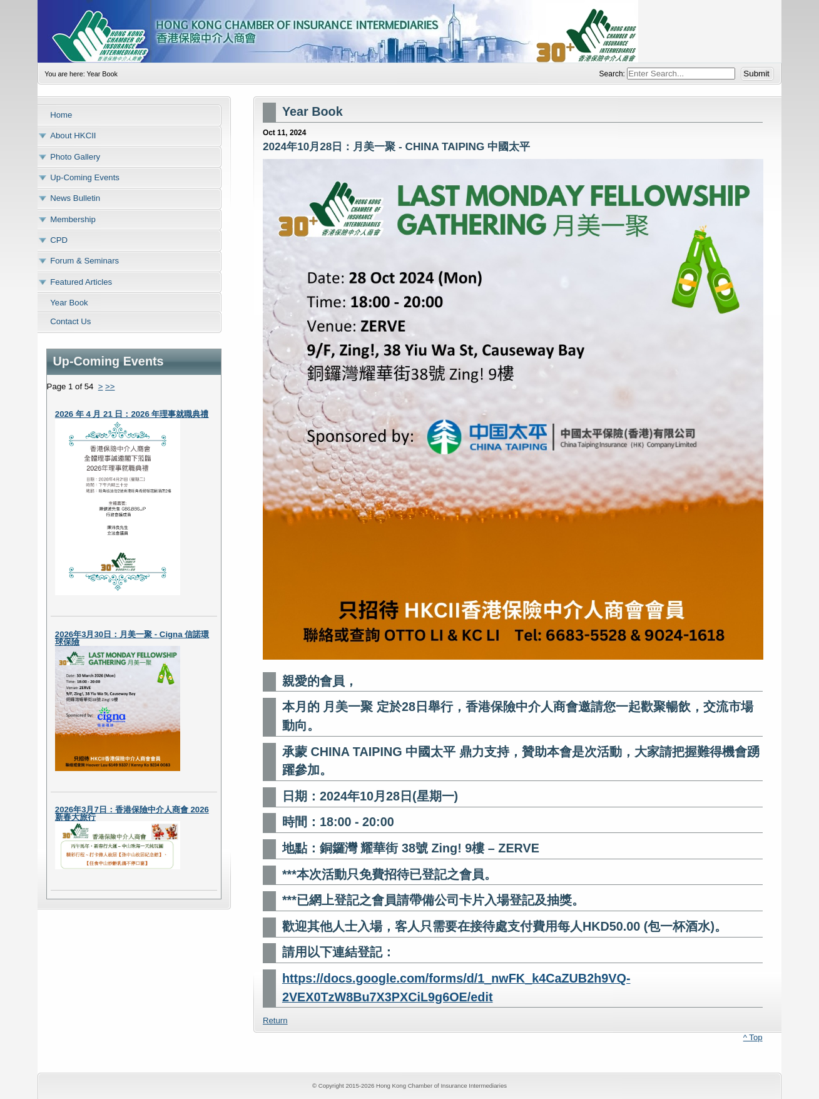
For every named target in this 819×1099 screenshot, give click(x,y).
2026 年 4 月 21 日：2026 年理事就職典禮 (132, 414)
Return (275, 1020)
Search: (613, 73)
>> (109, 386)
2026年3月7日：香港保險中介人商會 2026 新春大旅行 (132, 813)
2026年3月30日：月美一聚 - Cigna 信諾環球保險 (132, 638)
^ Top (753, 1037)
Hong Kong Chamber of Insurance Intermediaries (409, 31)
